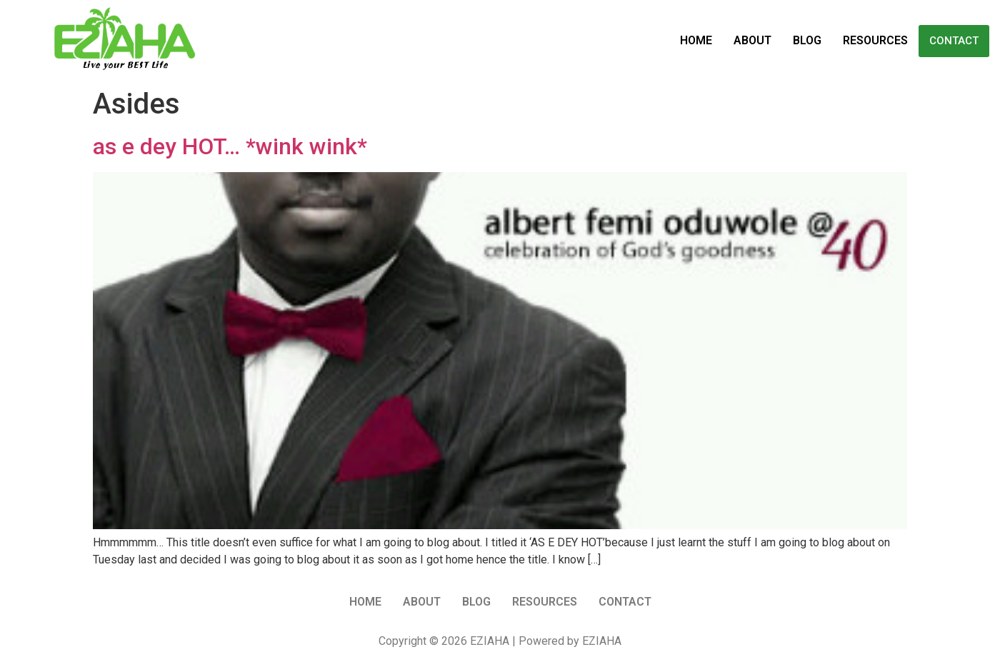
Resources (875, 40)
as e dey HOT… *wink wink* (230, 146)
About (752, 40)
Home (696, 40)
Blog (807, 40)
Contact (954, 40)
